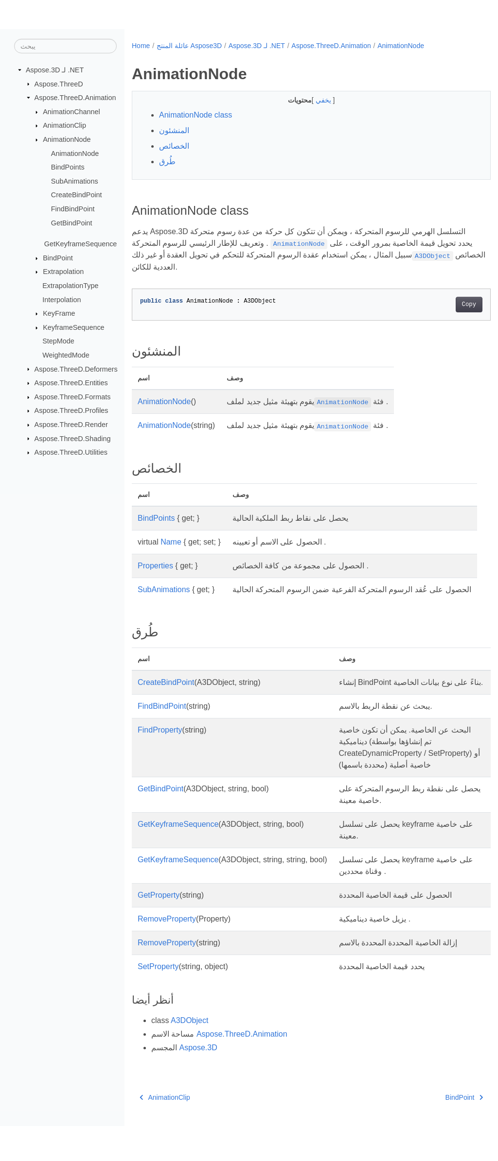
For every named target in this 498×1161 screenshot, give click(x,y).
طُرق (167, 161)
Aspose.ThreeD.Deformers (76, 369)
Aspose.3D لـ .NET (55, 70)
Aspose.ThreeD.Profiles (71, 410)
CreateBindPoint (76, 195)
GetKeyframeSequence (80, 244)
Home (141, 46)
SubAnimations (74, 181)
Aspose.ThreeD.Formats (73, 397)
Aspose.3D (198, 1082)
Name (170, 542)
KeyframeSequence (73, 327)
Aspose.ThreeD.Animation (75, 98)
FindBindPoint (73, 209)
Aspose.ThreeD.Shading (73, 438)
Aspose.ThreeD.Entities (71, 383)
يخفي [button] (311, 100)
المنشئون (174, 130)
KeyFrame (59, 313)
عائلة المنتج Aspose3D (189, 46)
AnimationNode (66, 139)
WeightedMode (65, 355)
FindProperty (160, 753)
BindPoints (68, 167)
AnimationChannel (71, 112)
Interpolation (61, 299)
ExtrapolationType (70, 286)
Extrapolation (63, 271)
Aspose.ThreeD (59, 83)
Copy (444, 304)
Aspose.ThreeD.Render (71, 424)
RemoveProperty (167, 954)
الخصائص (174, 146)
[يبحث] (65, 46)
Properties (155, 566)
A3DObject (189, 1055)
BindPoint (58, 258)
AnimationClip (64, 125)
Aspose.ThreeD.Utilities (71, 452)
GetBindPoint (71, 223)
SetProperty (158, 1001)
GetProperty (158, 930)
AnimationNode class (195, 115)
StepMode (58, 341)
